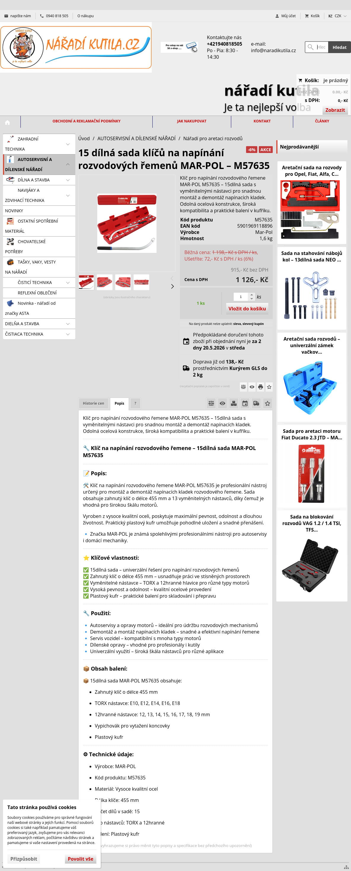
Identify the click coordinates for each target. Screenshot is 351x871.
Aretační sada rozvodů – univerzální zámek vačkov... (312, 345)
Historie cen (93, 403)
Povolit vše (80, 859)
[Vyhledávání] (316, 47)
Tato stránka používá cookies (41, 807)
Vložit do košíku (247, 308)
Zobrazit (335, 110)
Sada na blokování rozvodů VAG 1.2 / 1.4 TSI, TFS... (311, 523)
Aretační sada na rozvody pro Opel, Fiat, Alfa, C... (312, 170)
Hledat (340, 47)
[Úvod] (76, 47)
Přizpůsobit (23, 859)
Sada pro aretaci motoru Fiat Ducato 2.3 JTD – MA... (311, 434)
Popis (119, 403)
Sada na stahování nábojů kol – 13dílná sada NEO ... (311, 256)
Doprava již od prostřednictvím (230, 368)
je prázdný (335, 80)
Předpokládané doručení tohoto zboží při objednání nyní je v (228, 341)
